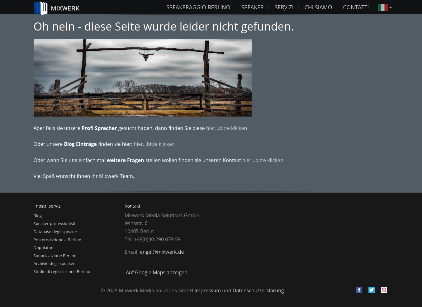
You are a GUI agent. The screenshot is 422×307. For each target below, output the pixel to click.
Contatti (356, 7)
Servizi (284, 7)
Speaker (252, 7)
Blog (38, 215)
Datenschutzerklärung (258, 290)
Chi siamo (318, 7)
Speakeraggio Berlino (198, 7)
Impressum (208, 290)
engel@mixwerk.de (162, 251)
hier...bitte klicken (226, 128)
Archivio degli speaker (54, 263)
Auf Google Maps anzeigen (156, 272)
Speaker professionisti (54, 223)
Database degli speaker (56, 231)
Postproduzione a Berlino (57, 239)
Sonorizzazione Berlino (55, 255)
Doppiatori (44, 247)
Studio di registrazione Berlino (62, 271)
